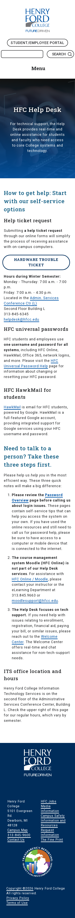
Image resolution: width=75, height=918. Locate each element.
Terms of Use (17, 903)
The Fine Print (52, 840)
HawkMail (12, 407)
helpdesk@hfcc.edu (21, 319)
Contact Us (16, 840)
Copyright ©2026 (19, 888)
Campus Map (17, 830)
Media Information (50, 808)
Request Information (50, 832)
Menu (38, 68)
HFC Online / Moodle (30, 579)
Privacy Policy (17, 898)
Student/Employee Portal (37, 43)
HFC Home (38, 20)
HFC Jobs (48, 801)
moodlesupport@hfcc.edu (35, 601)
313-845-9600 (19, 835)
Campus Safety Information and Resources (53, 820)
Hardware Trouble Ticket (36, 262)
